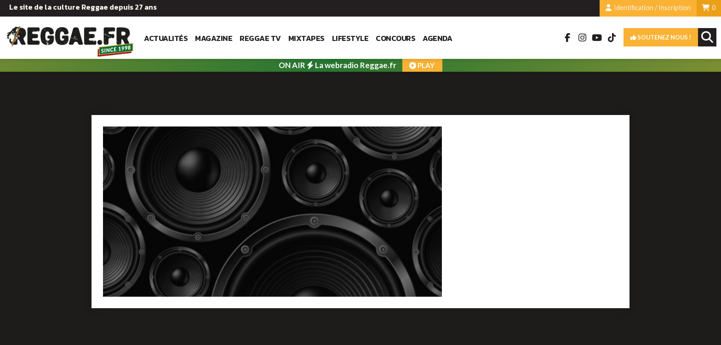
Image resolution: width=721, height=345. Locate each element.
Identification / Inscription (648, 8)
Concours (395, 38)
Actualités (166, 38)
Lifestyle (350, 38)
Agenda (437, 38)
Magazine (213, 38)
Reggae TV (260, 38)
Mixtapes (306, 38)
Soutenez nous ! (660, 37)
